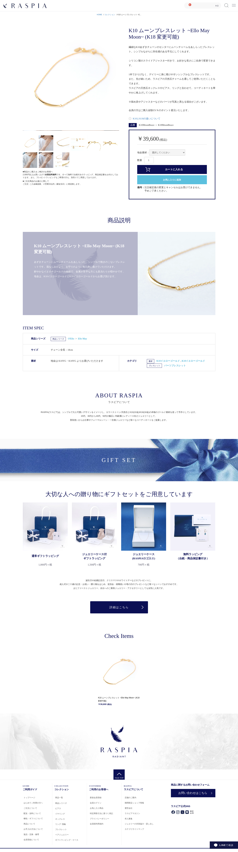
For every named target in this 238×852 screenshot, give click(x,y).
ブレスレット (154, 366)
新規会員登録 (95, 797)
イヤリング (60, 814)
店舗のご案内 (130, 797)
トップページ (29, 797)
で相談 (226, 845)
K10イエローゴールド (168, 361)
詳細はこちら (119, 607)
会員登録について (31, 840)
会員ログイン (95, 803)
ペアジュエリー (62, 835)
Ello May (82, 338)
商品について (29, 824)
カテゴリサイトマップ (134, 829)
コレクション (109, 15)
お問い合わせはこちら (192, 793)
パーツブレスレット (175, 365)
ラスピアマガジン (132, 813)
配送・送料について (32, 813)
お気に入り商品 (96, 808)
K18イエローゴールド (193, 361)
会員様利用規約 (96, 824)
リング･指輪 (60, 824)
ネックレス (60, 819)
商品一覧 (59, 797)
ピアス (58, 808)
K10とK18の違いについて (146, 118)
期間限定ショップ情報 (134, 803)
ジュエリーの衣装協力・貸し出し (139, 824)
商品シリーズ (58, 339)
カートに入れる (174, 169)
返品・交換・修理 (31, 834)
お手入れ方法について (33, 829)
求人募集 (128, 819)
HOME (99, 15)
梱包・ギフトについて (33, 818)
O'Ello (71, 338)
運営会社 (128, 808)
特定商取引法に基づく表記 (101, 813)
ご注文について (30, 808)
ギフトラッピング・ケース (66, 840)
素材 (150, 361)
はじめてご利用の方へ (33, 803)
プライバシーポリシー (99, 819)
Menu (234, 4)
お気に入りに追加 (172, 180)
